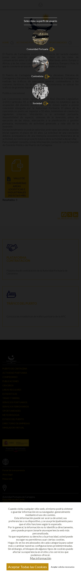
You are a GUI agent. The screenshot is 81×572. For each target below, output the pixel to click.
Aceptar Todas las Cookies (27, 567)
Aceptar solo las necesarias (62, 567)
